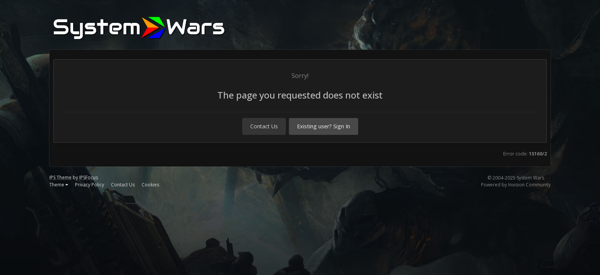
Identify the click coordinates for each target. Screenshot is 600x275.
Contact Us (264, 126)
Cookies (150, 184)
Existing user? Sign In (323, 126)
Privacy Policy (89, 184)
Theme (58, 184)
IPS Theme (60, 177)
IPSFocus (88, 177)
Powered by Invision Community (516, 184)
